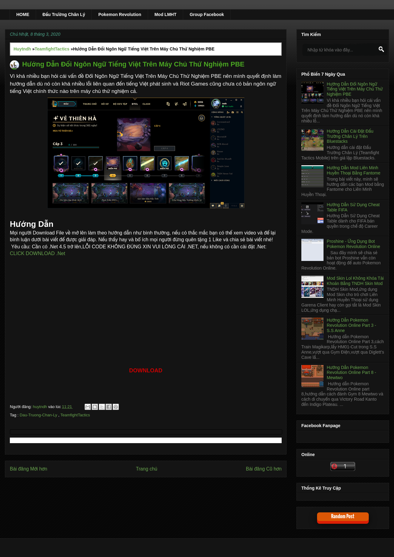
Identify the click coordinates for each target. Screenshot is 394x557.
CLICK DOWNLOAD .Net (37, 253)
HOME (22, 14)
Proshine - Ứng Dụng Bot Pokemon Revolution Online (353, 244)
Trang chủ (146, 468)
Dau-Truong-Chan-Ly (39, 415)
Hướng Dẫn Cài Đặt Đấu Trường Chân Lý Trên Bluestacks (350, 136)
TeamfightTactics (75, 415)
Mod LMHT (166, 14)
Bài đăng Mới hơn (28, 468)
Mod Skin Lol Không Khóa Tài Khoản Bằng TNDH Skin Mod (355, 281)
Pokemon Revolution (119, 14)
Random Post (342, 516)
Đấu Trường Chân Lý (63, 14)
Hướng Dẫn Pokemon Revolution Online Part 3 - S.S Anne (351, 325)
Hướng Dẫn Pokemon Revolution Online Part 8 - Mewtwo (351, 372)
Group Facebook (207, 14)
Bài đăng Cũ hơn (264, 468)
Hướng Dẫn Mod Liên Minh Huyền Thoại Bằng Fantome (353, 170)
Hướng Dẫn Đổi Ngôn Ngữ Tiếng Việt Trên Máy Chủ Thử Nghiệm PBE (355, 89)
